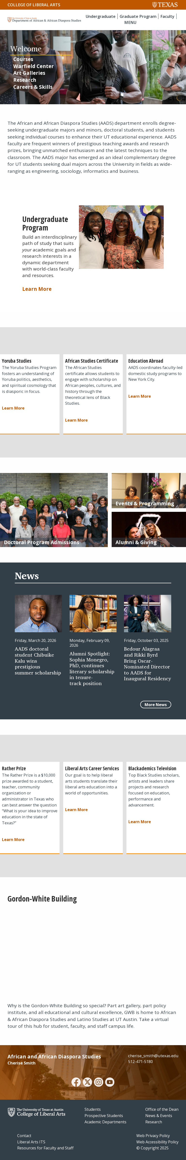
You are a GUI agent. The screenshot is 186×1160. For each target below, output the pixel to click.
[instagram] (98, 1082)
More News (156, 704)
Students (93, 1109)
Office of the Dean (161, 1109)
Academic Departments (105, 1122)
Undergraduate (101, 16)
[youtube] (109, 1082)
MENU (130, 22)
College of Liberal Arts (34, 4)
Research (153, 1122)
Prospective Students (104, 1115)
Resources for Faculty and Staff (45, 1148)
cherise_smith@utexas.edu (153, 1055)
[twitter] (87, 1082)
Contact (24, 1135)
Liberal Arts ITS (31, 1142)
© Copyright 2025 (152, 1148)
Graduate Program (138, 16)
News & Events (158, 1115)
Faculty (167, 16)
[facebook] (76, 1082)
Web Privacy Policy (153, 1135)
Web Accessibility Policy (157, 1142)
